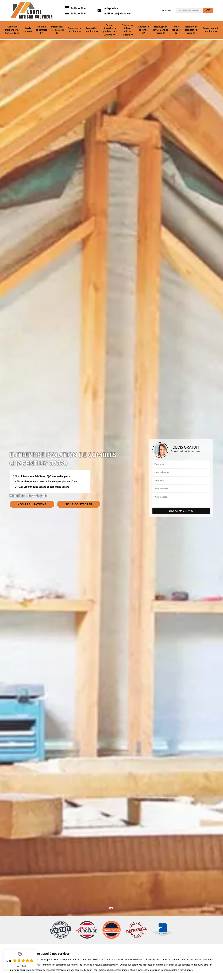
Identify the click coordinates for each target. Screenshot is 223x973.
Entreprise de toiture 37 (143, 29)
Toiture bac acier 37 (175, 29)
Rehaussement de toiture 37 (210, 30)
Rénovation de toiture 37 (91, 30)
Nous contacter (78, 504)
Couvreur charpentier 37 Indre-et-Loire (12, 29)
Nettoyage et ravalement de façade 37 (160, 29)
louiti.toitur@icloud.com (118, 13)
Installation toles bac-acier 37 (56, 29)
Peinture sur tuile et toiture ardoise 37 (127, 30)
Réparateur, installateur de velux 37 (191, 29)
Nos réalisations (32, 504)
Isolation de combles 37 (41, 29)
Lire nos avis (20, 966)
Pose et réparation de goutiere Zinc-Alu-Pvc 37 (110, 30)
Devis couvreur (28, 30)
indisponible (78, 8)
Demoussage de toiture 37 (74, 30)
